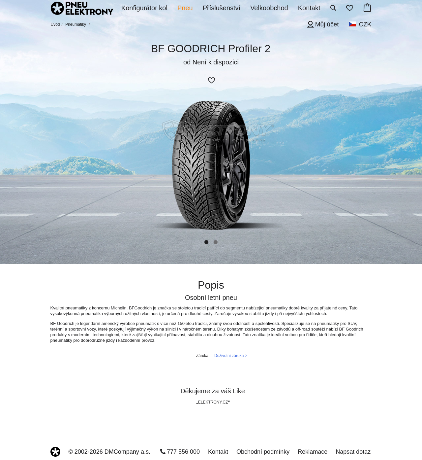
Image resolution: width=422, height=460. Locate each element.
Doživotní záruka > (230, 355)
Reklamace (312, 451)
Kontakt (218, 451)
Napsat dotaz (353, 451)
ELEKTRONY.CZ (213, 402)
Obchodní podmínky (262, 451)
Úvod (55, 24)
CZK (365, 24)
